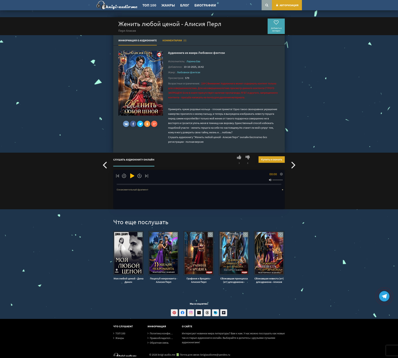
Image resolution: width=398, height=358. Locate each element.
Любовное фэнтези (211, 53)
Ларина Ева (193, 61)
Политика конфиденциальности (169, 333)
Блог (184, 5)
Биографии (205, 5)
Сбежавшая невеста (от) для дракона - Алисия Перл (269, 280)
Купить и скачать (271, 159)
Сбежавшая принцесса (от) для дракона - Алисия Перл (234, 280)
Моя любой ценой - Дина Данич (128, 280)
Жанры (168, 5)
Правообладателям (161, 338)
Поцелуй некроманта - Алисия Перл (163, 280)
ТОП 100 (149, 5)
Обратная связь (159, 342)
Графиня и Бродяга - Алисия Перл (198, 280)
